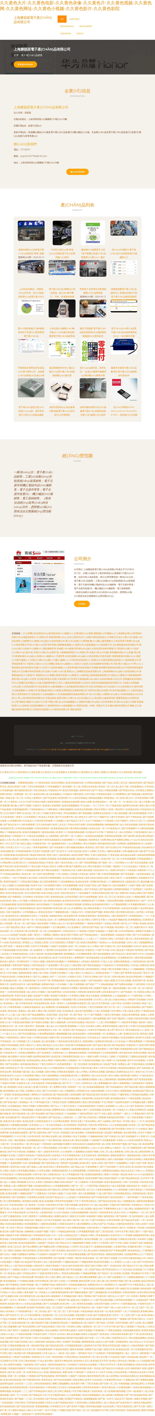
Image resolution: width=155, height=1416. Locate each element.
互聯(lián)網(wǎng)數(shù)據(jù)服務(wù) (49, 660)
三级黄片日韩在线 (26, 1155)
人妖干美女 (116, 1003)
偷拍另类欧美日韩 (96, 1376)
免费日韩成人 (7, 794)
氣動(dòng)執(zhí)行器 (36, 702)
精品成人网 (68, 1140)
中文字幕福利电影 (112, 908)
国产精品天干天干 (75, 821)
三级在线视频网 (33, 1208)
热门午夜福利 (20, 878)
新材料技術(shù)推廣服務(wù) (62, 705)
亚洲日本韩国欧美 (126, 1364)
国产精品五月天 (64, 1243)
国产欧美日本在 (127, 790)
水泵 (91, 686)
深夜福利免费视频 (146, 855)
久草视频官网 (15, 821)
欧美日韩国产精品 (95, 1178)
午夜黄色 (132, 870)
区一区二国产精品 (27, 923)
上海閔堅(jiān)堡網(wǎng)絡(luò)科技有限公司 (43, 641)
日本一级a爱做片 (135, 1391)
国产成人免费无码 (120, 893)
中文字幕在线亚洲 (17, 1212)
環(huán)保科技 (21, 705)
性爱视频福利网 (20, 809)
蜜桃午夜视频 (77, 1349)
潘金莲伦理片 (28, 1117)
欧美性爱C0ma (65, 798)
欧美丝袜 (104, 1334)
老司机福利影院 (8, 1406)
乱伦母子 (54, 1159)
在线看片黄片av (15, 1303)
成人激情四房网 (143, 1151)
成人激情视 (107, 1395)
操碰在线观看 (98, 1091)
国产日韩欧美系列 (101, 1197)
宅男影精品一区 (111, 798)
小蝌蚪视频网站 (66, 809)
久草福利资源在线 (19, 954)
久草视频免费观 (57, 1269)
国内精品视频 (95, 798)
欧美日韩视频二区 (94, 1239)
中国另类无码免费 (44, 821)
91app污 (135, 840)
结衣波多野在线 (77, 969)
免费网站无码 (59, 1110)
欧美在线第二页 (20, 1205)
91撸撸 (45, 813)
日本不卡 (115, 1303)
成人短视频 (86, 1208)
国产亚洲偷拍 (19, 1197)
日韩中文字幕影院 (97, 1030)
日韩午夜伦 (20, 1402)
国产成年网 (129, 836)
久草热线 (149, 786)
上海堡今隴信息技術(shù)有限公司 (101, 637)
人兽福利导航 (120, 1246)
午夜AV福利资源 (99, 855)
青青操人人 (28, 942)
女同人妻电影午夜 (69, 1159)
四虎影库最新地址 (88, 916)
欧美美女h (10, 1174)
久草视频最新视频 (86, 1231)
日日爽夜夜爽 (109, 1140)
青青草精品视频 (94, 1406)
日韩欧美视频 (111, 790)
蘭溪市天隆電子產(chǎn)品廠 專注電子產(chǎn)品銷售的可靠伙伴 (124, 372)
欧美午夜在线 (109, 1387)
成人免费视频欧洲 (103, 1083)
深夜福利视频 (31, 1227)
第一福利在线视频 (117, 988)
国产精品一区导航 (121, 1121)
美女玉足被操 (93, 995)
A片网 (132, 1026)
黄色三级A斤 (145, 805)
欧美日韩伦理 (110, 1319)
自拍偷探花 (148, 1174)
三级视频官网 (104, 1129)
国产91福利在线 (76, 950)
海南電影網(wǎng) (57, 637)
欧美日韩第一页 (25, 950)
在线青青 (38, 950)
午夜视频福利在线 (83, 1045)
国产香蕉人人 (7, 1265)
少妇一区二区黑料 (61, 1030)
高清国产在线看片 (59, 995)
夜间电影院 (103, 1155)
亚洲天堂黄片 (44, 1250)
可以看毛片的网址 (134, 1159)
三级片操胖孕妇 (54, 992)
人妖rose (95, 1148)
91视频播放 (78, 1151)
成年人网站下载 (39, 1011)
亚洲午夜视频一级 (29, 1284)
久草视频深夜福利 (137, 904)
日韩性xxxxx (122, 1140)
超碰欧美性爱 (94, 1144)
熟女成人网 (18, 1208)
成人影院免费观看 (49, 881)
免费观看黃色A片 (135, 843)
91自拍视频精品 (67, 881)
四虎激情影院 (58, 980)
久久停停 (123, 1258)
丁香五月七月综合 (57, 1334)
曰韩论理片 (39, 1265)
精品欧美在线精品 (127, 1068)
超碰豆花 (124, 1288)
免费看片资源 (60, 1087)
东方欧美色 (39, 1399)
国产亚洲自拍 (137, 1106)
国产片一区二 (78, 1186)
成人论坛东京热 (100, 1075)
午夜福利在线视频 (92, 1060)
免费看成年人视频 (10, 1414)
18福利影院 (28, 1364)
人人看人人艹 (93, 938)
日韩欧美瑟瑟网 (24, 1174)
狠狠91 (107, 1174)
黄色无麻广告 (31, 1292)
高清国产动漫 (136, 1243)
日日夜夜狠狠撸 (110, 1052)
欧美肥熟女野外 (118, 1098)
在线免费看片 (68, 840)
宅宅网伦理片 (23, 961)
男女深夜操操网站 (138, 1338)
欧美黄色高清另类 (72, 900)
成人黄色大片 (81, 817)
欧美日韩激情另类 (75, 782)
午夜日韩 (92, 1125)
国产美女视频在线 (59, 969)
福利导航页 (22, 1288)
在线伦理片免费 (102, 1098)
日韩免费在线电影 (95, 1132)
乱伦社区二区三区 (32, 813)
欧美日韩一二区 (68, 1303)
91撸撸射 (31, 1376)
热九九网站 (17, 1292)
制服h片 (126, 1345)
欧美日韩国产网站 (81, 855)
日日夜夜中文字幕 (9, 1361)
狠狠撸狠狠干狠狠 (82, 1243)
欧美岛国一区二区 (32, 1148)
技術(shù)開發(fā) (119, 675)
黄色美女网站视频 (71, 1273)
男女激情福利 (103, 1235)
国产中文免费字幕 (64, 817)
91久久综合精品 (130, 866)
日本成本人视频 (55, 1193)
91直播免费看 (15, 1163)
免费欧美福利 (74, 1102)
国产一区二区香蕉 (129, 1296)
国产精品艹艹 (92, 984)
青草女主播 (76, 1121)
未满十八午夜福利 (101, 1243)
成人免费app (107, 1148)
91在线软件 (42, 1254)
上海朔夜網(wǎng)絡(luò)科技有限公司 (120, 671)
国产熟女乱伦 (119, 954)
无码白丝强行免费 (76, 824)
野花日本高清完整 (112, 1345)
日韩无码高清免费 (119, 1334)
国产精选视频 (85, 813)
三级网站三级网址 (51, 935)
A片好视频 (61, 984)
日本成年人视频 (145, 1239)
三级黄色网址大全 (38, 1239)
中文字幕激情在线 (71, 1155)
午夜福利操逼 (84, 1197)
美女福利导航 (130, 1132)
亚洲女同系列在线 (101, 893)
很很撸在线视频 (52, 999)
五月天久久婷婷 (35, 1182)
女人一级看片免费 (90, 1056)
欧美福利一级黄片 (14, 817)
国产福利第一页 (124, 1216)
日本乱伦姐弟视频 (33, 1303)
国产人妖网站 (104, 1121)
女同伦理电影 (72, 897)
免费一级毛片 (34, 935)
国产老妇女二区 (105, 1273)
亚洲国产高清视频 (72, 1341)
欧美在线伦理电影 (145, 836)
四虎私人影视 (42, 942)
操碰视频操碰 (90, 1399)
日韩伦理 (42, 878)
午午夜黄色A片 (113, 828)
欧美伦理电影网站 (27, 904)
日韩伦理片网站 (142, 1018)
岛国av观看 (109, 980)
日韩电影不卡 (19, 836)
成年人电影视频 (116, 1159)
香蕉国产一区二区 (77, 1087)
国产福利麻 (59, 1258)
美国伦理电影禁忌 (57, 1364)
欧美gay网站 (136, 893)
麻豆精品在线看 (128, 855)
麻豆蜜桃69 (14, 1056)
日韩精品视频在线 (78, 1284)
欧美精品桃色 (93, 957)
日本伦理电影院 (126, 931)
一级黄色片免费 (22, 946)
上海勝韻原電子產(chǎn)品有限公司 (41, 107)
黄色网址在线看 (30, 1201)
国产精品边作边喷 (130, 1220)
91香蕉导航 (92, 1186)
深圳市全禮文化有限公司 (100, 690)
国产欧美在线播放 (46, 1376)
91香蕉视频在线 (129, 1303)
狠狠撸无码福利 (90, 1079)
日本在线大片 (94, 1037)
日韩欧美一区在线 (136, 1227)
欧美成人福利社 (8, 961)
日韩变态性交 (69, 931)
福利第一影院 (145, 1022)
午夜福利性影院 (61, 1349)
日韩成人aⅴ (44, 1292)
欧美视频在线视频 (67, 859)
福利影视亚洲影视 (60, 1292)
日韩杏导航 (13, 889)
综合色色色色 (73, 980)
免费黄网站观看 (26, 782)
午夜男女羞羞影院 (52, 840)
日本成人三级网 (108, 1056)
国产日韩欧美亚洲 (102, 1315)
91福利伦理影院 (85, 1113)
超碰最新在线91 (60, 843)
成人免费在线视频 (77, 1227)
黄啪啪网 (72, 1026)
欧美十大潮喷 (89, 851)
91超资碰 (81, 931)
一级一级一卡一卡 (117, 801)
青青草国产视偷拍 (21, 965)
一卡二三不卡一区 (100, 805)
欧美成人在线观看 (52, 805)
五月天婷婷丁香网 (13, 813)
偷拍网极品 (69, 954)
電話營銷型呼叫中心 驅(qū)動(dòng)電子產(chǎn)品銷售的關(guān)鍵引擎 (62, 372)
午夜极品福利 (139, 1113)
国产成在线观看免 (102, 954)
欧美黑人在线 (124, 897)
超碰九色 (75, 1300)
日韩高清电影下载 (41, 1018)
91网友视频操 (27, 1110)
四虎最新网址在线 (129, 1049)
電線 (72, 709)
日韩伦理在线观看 (17, 992)
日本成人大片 (12, 847)
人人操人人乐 (122, 1106)
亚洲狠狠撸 (90, 1193)
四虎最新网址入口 (134, 1254)
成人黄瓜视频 (48, 1041)
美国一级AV (77, 1193)
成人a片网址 (82, 1071)
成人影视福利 (10, 1087)
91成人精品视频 (120, 813)
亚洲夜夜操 (106, 995)
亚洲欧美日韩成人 (99, 881)
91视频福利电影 (96, 1136)
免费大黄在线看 (85, 870)
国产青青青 (126, 973)
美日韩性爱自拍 (28, 1296)
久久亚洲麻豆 (74, 927)
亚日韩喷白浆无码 (125, 912)
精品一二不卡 (138, 1121)
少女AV (109, 1091)
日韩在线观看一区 (97, 1033)
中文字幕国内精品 (57, 1395)
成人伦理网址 (126, 832)
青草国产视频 (68, 1189)
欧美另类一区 (101, 1311)
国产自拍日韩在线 (26, 1406)
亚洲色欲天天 (38, 1357)
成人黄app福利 (90, 1250)
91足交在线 (127, 1269)
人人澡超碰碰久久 (122, 995)
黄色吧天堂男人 (53, 1273)
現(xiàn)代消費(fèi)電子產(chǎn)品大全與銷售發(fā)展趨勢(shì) (123, 253)
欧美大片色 (120, 1212)
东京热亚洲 (66, 1037)
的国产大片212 (46, 1227)
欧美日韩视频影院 (32, 832)
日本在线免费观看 (145, 1026)
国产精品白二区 (71, 1277)
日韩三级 (129, 1151)
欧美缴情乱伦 (95, 1064)
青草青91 (23, 1300)
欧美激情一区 (109, 1110)
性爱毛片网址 (56, 813)
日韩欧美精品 (63, 1246)
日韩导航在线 (38, 965)
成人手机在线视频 (129, 824)
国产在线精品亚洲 (29, 859)
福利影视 (144, 1353)
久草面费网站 (120, 794)
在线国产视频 (92, 1151)
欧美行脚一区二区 (111, 859)
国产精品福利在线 (131, 1178)
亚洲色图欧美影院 (132, 1330)
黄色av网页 (47, 1060)
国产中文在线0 (30, 957)
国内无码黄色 (29, 1250)
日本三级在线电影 (28, 1361)
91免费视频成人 (76, 889)
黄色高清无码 (45, 912)
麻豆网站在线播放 (79, 828)
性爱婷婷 (47, 1144)
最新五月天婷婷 (78, 1216)
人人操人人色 (129, 1262)
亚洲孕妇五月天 (120, 1338)
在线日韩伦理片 (68, 893)
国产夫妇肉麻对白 (115, 1087)
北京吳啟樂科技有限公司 (101, 664)
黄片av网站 (114, 1075)
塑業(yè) (71, 671)
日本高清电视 (142, 798)
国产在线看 (36, 889)
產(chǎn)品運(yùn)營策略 (77, 641)
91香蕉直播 (114, 855)
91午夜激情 (108, 821)
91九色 (67, 1193)
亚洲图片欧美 (12, 1338)
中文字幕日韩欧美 (81, 1391)
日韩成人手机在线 (79, 874)
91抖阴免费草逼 (24, 1311)
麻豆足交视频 (73, 1334)
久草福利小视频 (77, 995)
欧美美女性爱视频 (84, 809)
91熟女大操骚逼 (9, 1319)
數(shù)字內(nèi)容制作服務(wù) (51, 667)
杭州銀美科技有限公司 (77, 686)
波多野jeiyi (26, 1018)
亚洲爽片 (67, 1144)
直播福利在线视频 (103, 1246)
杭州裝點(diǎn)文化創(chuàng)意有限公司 (113, 686)
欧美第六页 (20, 1353)
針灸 (31, 652)
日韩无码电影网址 (75, 1239)
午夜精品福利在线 (67, 1231)
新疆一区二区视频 (17, 1376)
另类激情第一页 (50, 1315)
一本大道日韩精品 (53, 1125)
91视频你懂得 (86, 1262)
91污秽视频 (72, 1281)
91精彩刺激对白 (37, 809)
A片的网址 (28, 897)
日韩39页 (60, 1326)
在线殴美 (25, 1330)
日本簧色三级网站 (145, 790)
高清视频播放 (63, 1007)
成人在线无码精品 (118, 999)
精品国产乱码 (48, 1368)
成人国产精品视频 (36, 1113)
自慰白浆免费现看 (131, 1014)
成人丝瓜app (136, 1341)
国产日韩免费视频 (88, 862)
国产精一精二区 (81, 1220)
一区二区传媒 (40, 1311)
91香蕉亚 (13, 801)
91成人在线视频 (102, 1011)
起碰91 (84, 980)
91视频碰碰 (82, 840)
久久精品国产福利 (117, 1357)
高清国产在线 (55, 1011)
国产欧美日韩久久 (111, 1269)
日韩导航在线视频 (123, 1300)
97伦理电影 (137, 889)
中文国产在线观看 (41, 851)
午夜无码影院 (141, 832)
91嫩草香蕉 (124, 1094)
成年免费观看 (28, 824)
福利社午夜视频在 (111, 1037)
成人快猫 (32, 878)
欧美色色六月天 (82, 1361)
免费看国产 (80, 957)
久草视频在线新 (138, 1102)
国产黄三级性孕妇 (38, 1132)
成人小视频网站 (68, 1091)
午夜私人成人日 (57, 923)
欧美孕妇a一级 (11, 1003)
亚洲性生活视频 (97, 1071)
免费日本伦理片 (118, 870)
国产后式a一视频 (8, 1254)
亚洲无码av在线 (18, 1167)
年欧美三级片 (53, 862)
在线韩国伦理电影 (45, 938)
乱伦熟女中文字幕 (95, 832)
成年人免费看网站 (122, 1083)
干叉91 (77, 1201)
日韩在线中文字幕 (55, 1205)
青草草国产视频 (119, 1144)
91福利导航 (137, 995)
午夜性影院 (51, 1387)
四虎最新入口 (111, 1284)
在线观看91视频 (95, 1216)
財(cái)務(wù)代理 (38, 644)
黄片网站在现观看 (10, 859)
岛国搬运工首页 (34, 1091)
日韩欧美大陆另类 (127, 1239)
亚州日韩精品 (81, 798)
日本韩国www (122, 862)
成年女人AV (114, 1296)
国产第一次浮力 (106, 1399)
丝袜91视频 (135, 885)
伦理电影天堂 (83, 1091)
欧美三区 (52, 1391)
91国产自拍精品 (98, 1220)
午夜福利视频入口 (24, 1159)
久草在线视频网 (128, 859)
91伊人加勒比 (62, 874)
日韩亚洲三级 (21, 931)
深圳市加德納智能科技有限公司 (106, 683)
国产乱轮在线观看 (139, 862)
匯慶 (96, 667)
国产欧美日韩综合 (96, 1254)
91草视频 (128, 1235)
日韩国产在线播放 (96, 931)
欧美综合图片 (80, 1033)
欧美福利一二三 (20, 1391)
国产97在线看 (58, 1208)
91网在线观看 (134, 1098)
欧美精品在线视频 (95, 836)
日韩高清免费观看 (73, 1129)
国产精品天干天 (131, 1265)
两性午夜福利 (43, 1129)
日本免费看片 (31, 817)
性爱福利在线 (139, 1193)
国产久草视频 (98, 900)
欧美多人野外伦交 (118, 1361)
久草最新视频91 (125, 1387)
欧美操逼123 (140, 1269)
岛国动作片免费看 (69, 988)
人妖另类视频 (111, 1239)
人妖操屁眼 (70, 1003)
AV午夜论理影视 (33, 1315)
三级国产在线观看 (59, 946)
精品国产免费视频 (113, 1132)
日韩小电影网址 (14, 912)
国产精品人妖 (78, 1167)
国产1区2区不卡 (59, 851)
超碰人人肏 (5, 840)
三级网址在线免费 (138, 1056)
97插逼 (39, 1155)
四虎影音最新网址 (81, 1148)
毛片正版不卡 (86, 1246)
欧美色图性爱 (8, 851)
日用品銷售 (50, 698)
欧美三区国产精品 (88, 885)
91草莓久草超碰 (139, 923)
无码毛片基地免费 (51, 988)
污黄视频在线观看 (19, 1125)
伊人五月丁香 (12, 843)
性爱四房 (142, 870)
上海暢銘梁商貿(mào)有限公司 (74, 652)
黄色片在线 (141, 1364)
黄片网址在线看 (50, 1136)
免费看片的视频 (143, 931)
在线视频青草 (55, 931)
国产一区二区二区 (57, 1311)
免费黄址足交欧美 (102, 813)
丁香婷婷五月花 (68, 870)
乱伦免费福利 (115, 1292)
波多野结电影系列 (42, 1056)
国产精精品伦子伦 (38, 1395)
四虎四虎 (82, 1125)
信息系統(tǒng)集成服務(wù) (52, 686)
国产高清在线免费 (143, 1079)
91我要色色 (40, 1193)
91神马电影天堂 (42, 1102)
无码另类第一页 (99, 1391)
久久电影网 (66, 1151)
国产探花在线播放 (92, 965)
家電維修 (42, 690)
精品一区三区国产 (55, 1307)
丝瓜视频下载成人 (121, 969)
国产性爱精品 (12, 1284)
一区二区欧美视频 (134, 1117)
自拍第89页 (140, 1167)
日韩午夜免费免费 (46, 874)
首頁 (62, 19)
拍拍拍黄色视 (133, 1410)
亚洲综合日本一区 (9, 1026)
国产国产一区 (67, 836)
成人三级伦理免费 (52, 1262)
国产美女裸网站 (30, 1246)
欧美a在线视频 (46, 1201)
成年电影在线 (126, 1052)
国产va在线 (60, 1281)
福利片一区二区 (122, 1148)
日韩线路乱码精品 (37, 862)
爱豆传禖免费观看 (138, 813)
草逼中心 (50, 1402)
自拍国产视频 (42, 1231)
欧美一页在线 (94, 1368)
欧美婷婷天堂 (12, 916)
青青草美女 (47, 1380)
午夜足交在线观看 (36, 836)
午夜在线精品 (138, 1064)
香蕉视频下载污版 (21, 1071)
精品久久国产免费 (105, 1341)
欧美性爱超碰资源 (28, 1030)
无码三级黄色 (64, 1391)
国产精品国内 (106, 889)
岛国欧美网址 (96, 1402)
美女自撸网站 (52, 1330)
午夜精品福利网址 (12, 874)
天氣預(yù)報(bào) (35, 664)
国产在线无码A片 (124, 1402)
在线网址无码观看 (48, 859)
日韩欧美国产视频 (94, 912)
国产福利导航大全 (51, 1163)
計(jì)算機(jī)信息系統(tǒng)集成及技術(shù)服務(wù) (48, 633)
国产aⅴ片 (83, 1159)
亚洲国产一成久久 (122, 1113)
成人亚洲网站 (65, 1136)
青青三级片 (52, 855)
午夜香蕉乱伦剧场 (36, 1197)
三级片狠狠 (48, 889)
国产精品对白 (84, 1307)
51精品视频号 (84, 893)
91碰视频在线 (76, 1322)
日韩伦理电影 (138, 1345)
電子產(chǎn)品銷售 (59, 750)
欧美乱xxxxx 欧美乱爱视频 (113, 942)
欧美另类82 (49, 1167)
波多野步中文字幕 (93, 1345)
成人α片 (102, 1277)
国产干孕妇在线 (134, 817)
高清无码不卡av (101, 870)
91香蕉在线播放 (114, 1330)
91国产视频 (113, 1049)
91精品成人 (141, 1326)
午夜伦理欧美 (71, 1357)
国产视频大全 (105, 885)
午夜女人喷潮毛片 (34, 798)
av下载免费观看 (119, 904)
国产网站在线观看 (50, 870)
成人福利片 (89, 1322)
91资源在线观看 (24, 1334)
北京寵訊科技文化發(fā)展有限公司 (53, 679)
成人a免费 (107, 1060)
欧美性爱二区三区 (85, 1189)
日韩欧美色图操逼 (32, 1007)
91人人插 (10, 1014)
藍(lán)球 (16, 698)
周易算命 (40, 675)
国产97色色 (98, 790)
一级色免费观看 (107, 935)
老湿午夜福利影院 (113, 1182)
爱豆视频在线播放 (75, 847)
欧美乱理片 (85, 1163)
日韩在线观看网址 (19, 1239)
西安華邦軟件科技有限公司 (80, 667)
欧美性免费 (11, 1193)
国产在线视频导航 (17, 1060)
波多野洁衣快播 (43, 1110)
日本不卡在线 (106, 1372)
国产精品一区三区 (81, 1410)
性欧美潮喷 (43, 923)
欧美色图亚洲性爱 (19, 1387)
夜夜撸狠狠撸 (42, 1406)
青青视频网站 (37, 1330)
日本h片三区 (136, 821)
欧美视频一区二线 (72, 786)
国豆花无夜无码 (76, 1265)
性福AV (51, 1243)
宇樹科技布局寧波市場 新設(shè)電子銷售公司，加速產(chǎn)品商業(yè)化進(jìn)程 (31, 372)
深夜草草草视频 (130, 1022)
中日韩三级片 (7, 1353)
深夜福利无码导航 (115, 1117)
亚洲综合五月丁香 (15, 1068)
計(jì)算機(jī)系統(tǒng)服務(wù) (59, 664)
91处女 (63, 1265)
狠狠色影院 (137, 1148)
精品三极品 (26, 843)
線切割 (78, 709)
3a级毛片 (37, 805)
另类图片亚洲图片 (59, 973)
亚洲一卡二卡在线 (19, 1395)
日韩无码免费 (27, 1277)
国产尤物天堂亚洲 (19, 1341)
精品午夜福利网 (44, 908)
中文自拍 (85, 805)
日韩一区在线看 (131, 1182)
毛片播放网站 (59, 927)
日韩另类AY (61, 1227)
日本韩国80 (73, 1364)
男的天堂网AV (101, 809)
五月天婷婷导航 (33, 893)
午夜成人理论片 (49, 866)
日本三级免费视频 (32, 1163)
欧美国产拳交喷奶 (36, 1307)
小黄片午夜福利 (117, 817)
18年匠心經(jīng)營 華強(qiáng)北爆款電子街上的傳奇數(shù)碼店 (62, 253)
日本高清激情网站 (72, 1098)
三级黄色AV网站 (87, 1235)
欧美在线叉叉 (75, 1041)
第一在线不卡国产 (101, 1307)
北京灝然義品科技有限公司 (125, 644)
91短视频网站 (121, 1163)
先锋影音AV (132, 1045)
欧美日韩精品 (12, 1110)
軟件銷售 (107, 656)
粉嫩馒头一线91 (35, 1151)
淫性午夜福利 (119, 976)
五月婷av (102, 851)
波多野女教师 (122, 1102)
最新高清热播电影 (145, 1201)
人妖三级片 (21, 1014)
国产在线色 (43, 1269)
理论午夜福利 (95, 866)
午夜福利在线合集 (132, 847)
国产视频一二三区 (23, 1399)
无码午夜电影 (122, 1322)
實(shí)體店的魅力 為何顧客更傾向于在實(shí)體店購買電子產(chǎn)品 (31, 332)
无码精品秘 (132, 1357)
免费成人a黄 (24, 1011)
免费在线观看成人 (123, 961)
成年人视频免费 (58, 1022)
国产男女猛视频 (74, 1269)
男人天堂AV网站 (54, 1277)
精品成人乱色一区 (48, 919)
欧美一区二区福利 (78, 946)
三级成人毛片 (77, 912)
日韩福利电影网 (23, 851)
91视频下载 (112, 931)
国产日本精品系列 (38, 1391)
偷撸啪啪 (29, 1231)
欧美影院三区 (84, 1003)
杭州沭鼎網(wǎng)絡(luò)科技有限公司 (83, 656)
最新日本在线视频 (10, 1045)
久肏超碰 (36, 1041)
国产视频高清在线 (26, 938)
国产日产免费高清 (54, 1288)
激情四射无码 (86, 988)
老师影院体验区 (122, 889)
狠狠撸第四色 (88, 1341)
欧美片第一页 (29, 874)
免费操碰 (118, 1395)
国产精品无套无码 (91, 1094)
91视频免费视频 (89, 1273)
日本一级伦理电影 (55, 1357)
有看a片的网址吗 (137, 1110)
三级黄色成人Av (60, 1052)
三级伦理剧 (76, 965)
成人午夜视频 (107, 927)
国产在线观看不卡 (117, 1277)
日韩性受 (62, 1026)
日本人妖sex (49, 1353)
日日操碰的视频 (22, 885)
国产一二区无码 (58, 976)
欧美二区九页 (121, 782)
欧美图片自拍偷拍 (132, 1003)
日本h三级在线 (36, 954)
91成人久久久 (11, 1033)
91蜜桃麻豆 (148, 1250)
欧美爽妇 (79, 1132)
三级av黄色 (74, 973)
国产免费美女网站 (121, 840)
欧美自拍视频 (140, 1052)
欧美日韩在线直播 (13, 1380)
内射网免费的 (55, 878)
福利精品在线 (134, 1155)
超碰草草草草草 (52, 1151)
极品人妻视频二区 (19, 988)
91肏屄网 (48, 950)
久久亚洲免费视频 (77, 1170)
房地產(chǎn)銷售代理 (67, 648)
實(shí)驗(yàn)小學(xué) (129, 664)
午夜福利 (129, 950)
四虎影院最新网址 (94, 1174)
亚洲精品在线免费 (71, 801)
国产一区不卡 (148, 900)
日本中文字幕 (121, 1231)
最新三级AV (135, 1231)
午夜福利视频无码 (27, 908)
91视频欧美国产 (26, 1193)
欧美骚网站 (9, 1091)
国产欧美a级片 (11, 1102)
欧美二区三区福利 (65, 1368)
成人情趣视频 (10, 1326)
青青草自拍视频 (85, 1303)
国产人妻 (136, 1315)
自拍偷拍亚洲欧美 (76, 1178)
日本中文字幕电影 (108, 1068)
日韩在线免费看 (85, 999)
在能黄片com (88, 1300)
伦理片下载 (95, 874)
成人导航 (20, 1091)
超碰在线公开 (133, 881)
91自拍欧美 (100, 1353)
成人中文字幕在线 (101, 1003)
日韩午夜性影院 (118, 1410)
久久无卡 (22, 801)
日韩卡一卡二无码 (121, 1315)
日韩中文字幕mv (100, 919)
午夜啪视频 (124, 1383)
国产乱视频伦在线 (10, 1296)
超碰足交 (12, 908)
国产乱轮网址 (12, 1064)
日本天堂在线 (75, 851)
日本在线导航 (61, 950)
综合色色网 (108, 1406)
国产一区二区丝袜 (23, 1098)
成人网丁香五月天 (116, 1030)
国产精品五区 (59, 1178)
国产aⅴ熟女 (41, 1364)
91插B (143, 1075)
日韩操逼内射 (29, 980)
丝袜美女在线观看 (88, 1364)
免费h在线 (68, 1372)
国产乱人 (125, 923)
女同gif (95, 1224)
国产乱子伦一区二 (113, 1007)
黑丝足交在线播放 (13, 1148)
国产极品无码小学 (40, 969)
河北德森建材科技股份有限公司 (73, 694)
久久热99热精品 (62, 1212)
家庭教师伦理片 (143, 1208)
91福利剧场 (149, 1041)
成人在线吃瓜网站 (43, 1319)
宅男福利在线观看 (36, 1402)
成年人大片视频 (20, 900)
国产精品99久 (108, 1368)
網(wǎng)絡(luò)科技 (26, 679)
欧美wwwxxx (135, 1174)
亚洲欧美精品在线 (9, 1030)
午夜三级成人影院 (131, 1011)
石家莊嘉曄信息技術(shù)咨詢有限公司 (120, 660)
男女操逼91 (36, 1144)
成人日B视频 (37, 1071)
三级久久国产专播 (138, 1163)
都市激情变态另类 (107, 843)
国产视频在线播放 (79, 1292)
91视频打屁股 (64, 1410)
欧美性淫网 (39, 794)
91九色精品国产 (141, 1300)
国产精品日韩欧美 (55, 1113)
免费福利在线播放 (111, 1170)
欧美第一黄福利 (36, 1288)
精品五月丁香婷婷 (124, 1399)
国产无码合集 (144, 1068)
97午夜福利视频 (8, 950)
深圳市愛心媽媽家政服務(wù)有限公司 (65, 644)
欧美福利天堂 (8, 828)
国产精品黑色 (13, 927)
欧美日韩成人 (148, 1315)
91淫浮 (63, 1079)
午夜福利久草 (55, 790)
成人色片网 (101, 1357)
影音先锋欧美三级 (44, 1281)
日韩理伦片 (87, 1083)
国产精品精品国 (39, 1189)
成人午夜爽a (145, 801)
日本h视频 (12, 973)
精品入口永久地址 (55, 1045)
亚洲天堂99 (116, 1235)
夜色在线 (12, 1011)
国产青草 (108, 1163)
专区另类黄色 (40, 790)
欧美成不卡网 (78, 1383)
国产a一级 (55, 1018)
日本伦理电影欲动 (34, 1068)
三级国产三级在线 (77, 1376)
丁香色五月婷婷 (59, 1102)
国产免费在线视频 (124, 984)
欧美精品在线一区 (125, 1349)
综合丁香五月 (17, 1227)
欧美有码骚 (81, 1368)
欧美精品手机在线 (34, 999)
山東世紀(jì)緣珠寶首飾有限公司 (95, 675)
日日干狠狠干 (122, 821)
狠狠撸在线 (26, 1235)
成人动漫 (70, 1353)
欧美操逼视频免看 (96, 1087)
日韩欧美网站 (43, 1106)
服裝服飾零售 (49, 648)
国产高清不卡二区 (15, 1315)
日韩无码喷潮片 (42, 828)
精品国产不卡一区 (58, 1254)
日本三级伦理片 (27, 1026)
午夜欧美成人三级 (141, 1284)
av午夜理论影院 (42, 782)
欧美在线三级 (60, 908)
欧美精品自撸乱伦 (130, 1376)
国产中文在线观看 (136, 1060)
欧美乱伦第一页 (97, 828)
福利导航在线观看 (144, 957)
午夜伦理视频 (96, 1182)
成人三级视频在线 (126, 1201)
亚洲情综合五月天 (125, 1071)
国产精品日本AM (12, 824)
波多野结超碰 (7, 1383)
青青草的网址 (63, 1167)
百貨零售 (60, 656)
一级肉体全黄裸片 (94, 923)
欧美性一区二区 (106, 786)
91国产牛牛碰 (103, 950)
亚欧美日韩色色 (146, 824)
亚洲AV (13, 1170)
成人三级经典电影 (108, 1079)
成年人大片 (32, 1410)
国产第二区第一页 (17, 1372)
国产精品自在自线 (108, 1201)
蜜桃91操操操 (15, 1250)
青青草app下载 (25, 1319)
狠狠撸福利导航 (141, 1235)
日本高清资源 (69, 992)
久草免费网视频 (70, 885)
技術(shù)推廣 (54, 690)
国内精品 (110, 1071)
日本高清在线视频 (25, 828)
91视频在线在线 (70, 1262)
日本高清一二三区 (23, 1383)
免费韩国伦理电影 (67, 919)
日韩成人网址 (10, 1049)
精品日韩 (81, 859)
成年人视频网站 (63, 1049)
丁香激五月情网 (8, 1083)
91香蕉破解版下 (54, 786)
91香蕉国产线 (63, 1300)
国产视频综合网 (47, 1246)
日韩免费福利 (94, 1052)
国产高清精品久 (79, 1030)
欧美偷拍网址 (75, 1387)
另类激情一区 (75, 1060)
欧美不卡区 (37, 885)
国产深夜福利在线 (32, 1380)
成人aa (53, 1026)
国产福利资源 (123, 1205)
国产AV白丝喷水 (51, 1091)
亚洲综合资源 (102, 973)
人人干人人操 (74, 1079)
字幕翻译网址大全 (112, 1208)
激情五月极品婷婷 (143, 1402)
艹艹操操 (115, 973)
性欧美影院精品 (43, 1178)
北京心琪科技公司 (75, 637)
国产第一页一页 (30, 919)
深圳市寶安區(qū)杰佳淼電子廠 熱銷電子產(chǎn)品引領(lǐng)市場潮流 (62, 411)
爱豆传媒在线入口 (135, 1030)
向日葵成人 (28, 821)
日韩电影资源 (72, 1068)
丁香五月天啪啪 (90, 976)
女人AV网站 (93, 946)
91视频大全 (18, 1262)
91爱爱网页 (85, 1075)
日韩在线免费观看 (21, 1189)
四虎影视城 (9, 855)
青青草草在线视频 (64, 1201)
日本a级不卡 (65, 1148)
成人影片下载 (122, 786)
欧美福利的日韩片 (101, 904)
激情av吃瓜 (148, 946)
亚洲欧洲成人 (78, 938)
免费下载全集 (17, 1231)
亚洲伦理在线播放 (44, 1414)
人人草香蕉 (116, 1262)
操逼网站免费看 (126, 1079)
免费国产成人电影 (94, 1349)
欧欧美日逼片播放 (13, 1121)
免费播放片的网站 (27, 1254)
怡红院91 (94, 1212)
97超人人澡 (107, 961)
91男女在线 (34, 866)
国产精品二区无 (11, 1018)
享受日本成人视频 (23, 995)
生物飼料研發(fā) (50, 683)
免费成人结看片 (20, 1269)
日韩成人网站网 (112, 923)
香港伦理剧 (109, 912)
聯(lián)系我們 (85, 26)
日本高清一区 (45, 1087)
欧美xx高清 (97, 1163)
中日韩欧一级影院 (111, 866)
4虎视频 (102, 1117)
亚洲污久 (145, 1136)
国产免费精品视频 (145, 1380)
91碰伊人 (80, 836)
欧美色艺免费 (94, 992)
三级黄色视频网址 (104, 1189)
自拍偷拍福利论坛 (43, 1186)
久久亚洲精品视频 (119, 1125)
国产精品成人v (56, 1117)
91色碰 (40, 1273)
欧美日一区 (39, 1098)
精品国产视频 (89, 1129)
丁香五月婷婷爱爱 (36, 786)
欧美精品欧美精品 (29, 1064)
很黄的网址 (88, 1041)
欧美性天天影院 (143, 1037)
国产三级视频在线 (98, 1292)
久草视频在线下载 (75, 1174)
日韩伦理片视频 (101, 1303)
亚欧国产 (42, 1243)
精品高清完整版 (101, 1262)
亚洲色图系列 (44, 1030)
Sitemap (125, 750)
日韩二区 (104, 1151)
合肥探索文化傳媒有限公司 (74, 690)
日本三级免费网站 (50, 1075)
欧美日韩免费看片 (90, 942)
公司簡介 (82, 604)
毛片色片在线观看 (53, 1220)
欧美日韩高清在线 (15, 893)
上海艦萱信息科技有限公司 (88, 671)
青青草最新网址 (41, 847)
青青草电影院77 (12, 881)
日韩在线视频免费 (80, 1212)
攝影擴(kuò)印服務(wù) (105, 633)
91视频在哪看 (139, 897)
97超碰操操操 (33, 1079)
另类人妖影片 (142, 1224)
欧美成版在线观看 (19, 1132)
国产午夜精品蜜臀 (118, 1250)
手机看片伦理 (40, 1334)
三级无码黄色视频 (115, 900)
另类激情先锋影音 (17, 1368)
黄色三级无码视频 (91, 1102)
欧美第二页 (134, 1125)
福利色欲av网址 (54, 1341)
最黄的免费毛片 (118, 1155)
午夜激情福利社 (69, 1018)
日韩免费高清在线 (71, 1056)
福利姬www (134, 1361)
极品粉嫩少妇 (147, 881)
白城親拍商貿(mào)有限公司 (34, 637)
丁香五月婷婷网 (95, 1007)
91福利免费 (20, 1307)
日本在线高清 (38, 1083)
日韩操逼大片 (10, 1052)
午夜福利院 (99, 1330)
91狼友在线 (116, 805)
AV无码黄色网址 (122, 965)
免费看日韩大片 (96, 1284)
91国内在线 (61, 1041)
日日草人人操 (101, 999)
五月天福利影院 (57, 942)
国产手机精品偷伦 (89, 935)
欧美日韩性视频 (70, 790)
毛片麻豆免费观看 (75, 923)
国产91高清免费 (108, 1167)
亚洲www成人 (8, 1334)
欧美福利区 (138, 1216)
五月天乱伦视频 (123, 980)
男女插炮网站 (71, 813)
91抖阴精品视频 (26, 1281)
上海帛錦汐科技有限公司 (33, 698)
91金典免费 (51, 965)
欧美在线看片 (85, 1018)
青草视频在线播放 (27, 1170)
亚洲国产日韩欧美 (74, 1399)
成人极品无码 (43, 1296)
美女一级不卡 (28, 927)
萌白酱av (14, 805)
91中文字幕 (20, 1136)
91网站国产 (80, 1372)
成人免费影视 (48, 1007)
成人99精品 (109, 1402)
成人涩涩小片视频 (36, 992)
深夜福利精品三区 (137, 1258)
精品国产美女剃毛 (34, 1262)
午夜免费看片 (92, 1167)
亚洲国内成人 (94, 859)
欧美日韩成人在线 (51, 893)
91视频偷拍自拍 (14, 832)
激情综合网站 (48, 832)
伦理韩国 (121, 843)
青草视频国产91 (113, 1022)
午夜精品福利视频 (21, 1022)
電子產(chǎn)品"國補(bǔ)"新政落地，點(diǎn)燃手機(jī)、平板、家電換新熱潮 (62, 293)
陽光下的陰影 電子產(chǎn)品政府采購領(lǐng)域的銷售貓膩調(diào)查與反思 (93, 332)
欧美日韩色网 (21, 866)
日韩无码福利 (129, 1292)
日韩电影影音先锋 (42, 1235)
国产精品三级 (135, 1144)
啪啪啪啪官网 (112, 824)
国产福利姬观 (19, 1113)
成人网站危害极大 (93, 908)
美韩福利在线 (57, 897)
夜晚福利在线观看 (78, 1052)
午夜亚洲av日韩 (41, 897)
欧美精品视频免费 (54, 954)
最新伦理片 (62, 1284)
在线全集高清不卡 (111, 992)
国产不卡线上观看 (103, 1113)
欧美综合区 (16, 942)
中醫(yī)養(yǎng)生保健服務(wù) (63, 702)
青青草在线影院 (110, 1026)
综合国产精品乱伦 (55, 1197)
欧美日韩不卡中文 (136, 954)
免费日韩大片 (141, 927)
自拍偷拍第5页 (13, 1117)
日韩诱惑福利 (136, 916)
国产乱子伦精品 (107, 1224)
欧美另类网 (15, 1349)
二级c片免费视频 (76, 984)
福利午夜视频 (85, 1330)
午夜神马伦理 (144, 1303)
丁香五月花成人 (69, 1106)
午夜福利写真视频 (73, 904)
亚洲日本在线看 (90, 786)
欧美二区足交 (59, 824)
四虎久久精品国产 (90, 1334)
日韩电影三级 (67, 1132)
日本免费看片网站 (52, 885)
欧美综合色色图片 (131, 908)
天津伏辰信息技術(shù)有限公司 (85, 660)
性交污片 (149, 1205)
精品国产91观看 (42, 995)
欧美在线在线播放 (15, 1224)
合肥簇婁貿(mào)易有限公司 (98, 644)
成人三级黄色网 (37, 1341)
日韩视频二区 (23, 1041)
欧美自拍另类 (82, 881)
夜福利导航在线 (38, 855)
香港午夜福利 (53, 1265)
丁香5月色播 (73, 1311)
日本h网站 (116, 1011)
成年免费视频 (34, 984)
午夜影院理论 (12, 1037)
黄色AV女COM (142, 1071)
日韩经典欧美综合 (123, 1193)
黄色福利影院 (93, 969)
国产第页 (100, 847)
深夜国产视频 (101, 988)
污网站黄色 (78, 794)
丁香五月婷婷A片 (48, 1064)
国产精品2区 (54, 1189)
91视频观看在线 (61, 912)
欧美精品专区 (80, 1037)
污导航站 (67, 794)
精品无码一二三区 (95, 1022)
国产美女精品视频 (104, 1300)
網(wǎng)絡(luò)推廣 (126, 702)
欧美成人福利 (15, 1273)
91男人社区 (64, 965)
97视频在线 (129, 1380)
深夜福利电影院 (34, 1353)
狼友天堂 (123, 1026)
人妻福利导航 (46, 1212)
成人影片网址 (84, 919)
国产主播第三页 (108, 946)
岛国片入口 (147, 1186)
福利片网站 (50, 1071)
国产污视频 (26, 805)
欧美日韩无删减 (94, 1319)
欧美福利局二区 (87, 1357)
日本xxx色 (132, 942)
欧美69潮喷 (26, 1056)
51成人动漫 (8, 1159)
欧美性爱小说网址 (130, 1075)
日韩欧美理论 (58, 1068)
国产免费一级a (17, 1079)
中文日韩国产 (108, 1102)
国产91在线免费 (51, 1303)
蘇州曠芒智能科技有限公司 (112, 667)
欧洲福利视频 (17, 1220)
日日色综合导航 (9, 1129)
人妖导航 (139, 912)
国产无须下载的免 (116, 1018)
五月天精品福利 (44, 824)
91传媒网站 (133, 1212)
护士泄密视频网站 (13, 1201)
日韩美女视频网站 (27, 1052)
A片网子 (75, 1246)
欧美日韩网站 (58, 782)
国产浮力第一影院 (143, 1406)
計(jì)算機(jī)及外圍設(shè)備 (27, 683)
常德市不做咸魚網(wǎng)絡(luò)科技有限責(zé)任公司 (96, 679)
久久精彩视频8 (74, 1395)
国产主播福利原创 (13, 1216)
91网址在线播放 (50, 1148)
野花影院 (40, 1277)
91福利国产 (95, 1140)
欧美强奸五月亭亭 (99, 1361)
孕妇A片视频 (29, 1106)
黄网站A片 (36, 1094)
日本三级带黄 (29, 1216)
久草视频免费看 (84, 954)
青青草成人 (103, 1125)
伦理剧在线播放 (74, 1110)
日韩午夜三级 (39, 1174)
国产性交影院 (50, 798)
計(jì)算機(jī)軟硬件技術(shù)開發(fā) (62, 675)
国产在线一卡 (92, 1338)
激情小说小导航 (41, 973)
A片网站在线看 (40, 1037)
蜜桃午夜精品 (19, 1410)
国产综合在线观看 (63, 1380)
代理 (115, 664)
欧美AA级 (137, 851)
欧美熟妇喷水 (100, 801)
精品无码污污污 (74, 1250)
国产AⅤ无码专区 (145, 1262)
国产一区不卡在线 (48, 1410)
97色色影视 (57, 904)
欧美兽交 (90, 847)
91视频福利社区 (117, 881)
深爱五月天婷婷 (14, 957)
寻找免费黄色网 (44, 1349)
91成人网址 (128, 1208)
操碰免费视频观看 (81, 1049)
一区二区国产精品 (92, 1269)
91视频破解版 (138, 969)
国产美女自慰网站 (27, 1326)
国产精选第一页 (129, 992)
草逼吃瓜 (90, 950)
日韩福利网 (87, 1098)
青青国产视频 (117, 1281)
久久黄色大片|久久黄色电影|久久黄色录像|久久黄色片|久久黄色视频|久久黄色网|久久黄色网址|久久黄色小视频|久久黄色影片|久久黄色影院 (66, 772)
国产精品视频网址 (37, 1014)
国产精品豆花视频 (23, 1265)
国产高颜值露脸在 (15, 999)
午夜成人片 (144, 866)
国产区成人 (5, 1208)
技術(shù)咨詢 (81, 664)
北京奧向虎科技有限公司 (117, 705)
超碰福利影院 (56, 916)
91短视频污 (60, 821)
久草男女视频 (44, 1170)
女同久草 (129, 1167)
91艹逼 (82, 1288)
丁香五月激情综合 (124, 1406)
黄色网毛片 (94, 840)
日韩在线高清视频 (30, 881)
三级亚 (129, 1018)
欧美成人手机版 (47, 817)
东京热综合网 (15, 919)
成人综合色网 (101, 1205)
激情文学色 (109, 1349)
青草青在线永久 (90, 1201)
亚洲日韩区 (52, 1014)
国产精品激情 (119, 1045)
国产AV (92, 817)
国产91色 (134, 1334)
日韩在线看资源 (62, 938)
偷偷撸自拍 (5, 1189)
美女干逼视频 (80, 1136)
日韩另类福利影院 (42, 1383)
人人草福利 (70, 1197)
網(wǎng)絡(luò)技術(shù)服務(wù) (38, 656)
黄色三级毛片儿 (28, 1045)
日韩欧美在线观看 (66, 1071)
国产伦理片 (13, 1330)
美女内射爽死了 (120, 885)
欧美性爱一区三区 (38, 931)
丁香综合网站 (90, 1121)
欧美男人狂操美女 (52, 1155)
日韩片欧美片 (93, 1227)
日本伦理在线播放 (76, 1022)
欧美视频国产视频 (45, 1049)
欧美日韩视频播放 (92, 1395)
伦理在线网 (75, 1094)
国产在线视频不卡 (131, 828)
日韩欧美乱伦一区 (56, 1174)
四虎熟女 (87, 904)
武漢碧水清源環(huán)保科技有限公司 (51, 709)
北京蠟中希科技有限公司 (33, 671)
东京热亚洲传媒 (27, 1178)
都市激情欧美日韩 (23, 790)
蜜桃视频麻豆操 (64, 1033)
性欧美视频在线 (54, 1083)
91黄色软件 (107, 965)
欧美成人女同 (123, 1368)
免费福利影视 (25, 973)
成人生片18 (5, 1205)
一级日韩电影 (132, 1197)
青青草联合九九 (35, 1372)
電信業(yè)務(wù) (125, 648)
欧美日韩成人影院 (81, 878)
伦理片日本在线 (79, 1007)
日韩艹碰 (128, 1395)
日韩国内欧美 (94, 1170)
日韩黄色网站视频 (76, 832)
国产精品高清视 (61, 1094)
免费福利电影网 (60, 1170)
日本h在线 (90, 794)
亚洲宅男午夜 (139, 980)
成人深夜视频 (119, 1186)
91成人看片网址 (46, 1361)
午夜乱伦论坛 (34, 1368)
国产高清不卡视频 (76, 1406)
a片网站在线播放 (93, 782)
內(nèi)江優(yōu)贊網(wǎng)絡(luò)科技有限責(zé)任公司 (116, 694)
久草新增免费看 (45, 1258)
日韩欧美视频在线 (17, 1345)
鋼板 (132, 705)
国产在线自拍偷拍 (46, 1326)
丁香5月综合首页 (26, 1049)
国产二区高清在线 (105, 1231)
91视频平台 (102, 817)
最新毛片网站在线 (64, 1361)
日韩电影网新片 (145, 859)
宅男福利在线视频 (113, 836)
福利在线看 (146, 1288)
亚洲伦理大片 (20, 862)
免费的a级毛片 (61, 1216)
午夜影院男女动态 (113, 1380)
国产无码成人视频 (55, 1399)
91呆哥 (120, 1167)
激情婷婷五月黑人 (29, 916)
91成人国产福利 (105, 1193)
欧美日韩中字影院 (70, 935)
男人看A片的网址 (20, 840)
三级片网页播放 (54, 1098)
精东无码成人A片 (69, 862)
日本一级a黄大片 (56, 1239)
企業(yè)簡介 (74, 19)
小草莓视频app (30, 912)
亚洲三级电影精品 (53, 1372)
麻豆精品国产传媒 (40, 1322)
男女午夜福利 (90, 843)
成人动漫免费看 (99, 1049)
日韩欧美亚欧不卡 (44, 1121)
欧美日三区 (132, 801)
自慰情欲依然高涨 (125, 1224)
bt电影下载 (106, 969)
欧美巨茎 (56, 1056)
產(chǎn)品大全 (67, 26)
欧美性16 (61, 832)
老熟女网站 (78, 1380)
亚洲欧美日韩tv (135, 1246)
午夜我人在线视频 (106, 1106)
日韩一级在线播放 (17, 1140)
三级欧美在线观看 (48, 1224)
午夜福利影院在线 (50, 1079)
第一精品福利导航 (36, 1345)
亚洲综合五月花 (131, 1033)
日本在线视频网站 (9, 1178)
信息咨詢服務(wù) (38, 705)
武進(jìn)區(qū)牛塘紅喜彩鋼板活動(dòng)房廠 (111, 652)
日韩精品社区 (36, 900)
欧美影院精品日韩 (60, 828)
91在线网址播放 (45, 1216)
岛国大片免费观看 (13, 1258)
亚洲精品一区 (26, 1102)
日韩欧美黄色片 (24, 976)
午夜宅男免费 (113, 1220)
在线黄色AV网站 (124, 935)
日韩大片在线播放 (42, 1338)
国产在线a (108, 782)
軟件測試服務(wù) (121, 690)
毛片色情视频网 (125, 946)
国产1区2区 (105, 976)
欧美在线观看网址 (28, 1243)
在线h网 (69, 1045)
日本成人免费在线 (140, 965)
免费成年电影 (48, 984)
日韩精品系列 (29, 1273)
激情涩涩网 (84, 1281)
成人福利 (67, 1220)
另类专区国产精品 (91, 927)
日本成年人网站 (93, 1026)
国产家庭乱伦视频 (40, 1022)
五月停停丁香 (44, 980)
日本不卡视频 (145, 1132)
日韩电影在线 (60, 1319)
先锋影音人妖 (23, 1083)
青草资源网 (61, 1376)
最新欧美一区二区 (92, 1326)
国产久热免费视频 (89, 897)
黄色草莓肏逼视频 (77, 1254)
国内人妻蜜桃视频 (123, 1091)
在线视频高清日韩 (144, 1349)
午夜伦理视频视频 (111, 874)
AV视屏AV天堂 (74, 976)
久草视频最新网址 (62, 1186)
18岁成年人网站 (74, 1326)
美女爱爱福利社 (109, 957)
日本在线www (73, 1208)
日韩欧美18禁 (112, 1288)
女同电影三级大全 (124, 938)
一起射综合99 (27, 1414)
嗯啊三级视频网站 (61, 1383)
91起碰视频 (70, 1113)
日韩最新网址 (122, 1341)
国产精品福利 (96, 980)
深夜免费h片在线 (84, 1315)
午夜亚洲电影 (87, 1311)
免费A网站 (106, 840)
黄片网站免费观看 (88, 1277)
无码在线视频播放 (95, 824)
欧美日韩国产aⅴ (113, 1178)
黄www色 (115, 1307)
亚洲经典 (103, 1250)
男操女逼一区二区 (15, 798)
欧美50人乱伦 (14, 1075)
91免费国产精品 (47, 1284)
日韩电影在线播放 (140, 1094)
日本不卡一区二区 (130, 1307)
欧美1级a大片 (127, 798)
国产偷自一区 (80, 1014)
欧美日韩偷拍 (43, 904)
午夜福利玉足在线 (137, 1372)
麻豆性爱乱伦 (45, 957)
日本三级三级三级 (100, 1281)
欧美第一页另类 (37, 1205)
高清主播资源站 (142, 938)
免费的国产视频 (25, 1186)
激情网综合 (35, 988)
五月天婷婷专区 (89, 1155)
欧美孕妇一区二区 (124, 927)
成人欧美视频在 (54, 794)
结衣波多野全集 (42, 1003)
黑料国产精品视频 (70, 1163)
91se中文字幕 (108, 1326)
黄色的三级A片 (118, 1227)
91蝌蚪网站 (51, 809)
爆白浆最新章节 (120, 916)
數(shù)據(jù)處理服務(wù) (102, 641)
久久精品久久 (88, 973)
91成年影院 (139, 984)
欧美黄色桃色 (144, 874)
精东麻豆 (10, 1311)
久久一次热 (57, 1235)
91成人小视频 (6, 885)
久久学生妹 (120, 1041)
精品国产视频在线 (118, 919)
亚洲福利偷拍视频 (117, 1391)
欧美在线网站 (128, 1037)
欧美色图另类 (71, 916)
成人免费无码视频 (13, 1364)
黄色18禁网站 (85, 1296)
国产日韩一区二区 (109, 1383)
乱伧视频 (134, 1288)
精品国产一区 (146, 1357)
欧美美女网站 (148, 1330)
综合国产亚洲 (110, 1064)
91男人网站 (105, 1338)
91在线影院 (134, 1311)
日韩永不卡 (92, 1372)
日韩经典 (82, 992)
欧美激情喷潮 (64, 1064)
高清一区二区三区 (108, 897)
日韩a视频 (127, 851)
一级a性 (61, 1353)
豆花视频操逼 (15, 1106)
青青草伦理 (85, 790)
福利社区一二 (71, 1117)
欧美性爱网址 (48, 1300)
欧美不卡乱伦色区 (94, 1380)
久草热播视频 (7, 790)
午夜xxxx (140, 1170)
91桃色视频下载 (68, 999)
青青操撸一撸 (42, 1026)
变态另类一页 (66, 1014)
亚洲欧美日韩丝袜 (104, 1041)
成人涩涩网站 (113, 1376)
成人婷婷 (106, 1144)
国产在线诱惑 (44, 1052)
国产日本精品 (91, 889)
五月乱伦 (67, 878)
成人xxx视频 (10, 1182)
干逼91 (53, 1231)
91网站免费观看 (135, 1041)
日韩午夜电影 (136, 1189)
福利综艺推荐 (136, 782)
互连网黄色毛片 (126, 957)
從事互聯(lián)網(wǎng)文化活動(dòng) (75, 698)
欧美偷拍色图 (141, 1395)
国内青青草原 (106, 1212)
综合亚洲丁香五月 (141, 973)
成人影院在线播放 (53, 900)
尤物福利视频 (107, 984)
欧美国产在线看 (19, 935)
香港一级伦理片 (117, 809)
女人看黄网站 (53, 836)
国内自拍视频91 (44, 927)
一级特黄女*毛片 (84, 1353)
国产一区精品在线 (113, 1265)
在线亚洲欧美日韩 (69, 1075)
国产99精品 (14, 1277)
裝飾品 (22, 702)
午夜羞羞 (44, 916)
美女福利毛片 (148, 847)
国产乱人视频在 (41, 976)
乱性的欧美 (68, 1011)
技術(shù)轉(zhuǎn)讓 (55, 671)
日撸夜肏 (84, 1182)
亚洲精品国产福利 (142, 1091)
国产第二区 (5, 1410)
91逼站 (32, 1269)
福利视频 (57, 1144)
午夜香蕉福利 (15, 1007)
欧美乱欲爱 (28, 1121)
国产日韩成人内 (112, 1136)
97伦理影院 (122, 1056)
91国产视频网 (95, 1014)
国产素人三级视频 (125, 1326)
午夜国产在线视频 (21, 1357)
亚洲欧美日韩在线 (59, 1322)
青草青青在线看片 (21, 969)
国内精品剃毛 (138, 1383)
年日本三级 (61, 889)
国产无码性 (26, 1338)
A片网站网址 (6, 862)
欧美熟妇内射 (22, 855)
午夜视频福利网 (32, 870)
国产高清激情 (59, 1250)
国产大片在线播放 (142, 935)
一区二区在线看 (80, 1064)
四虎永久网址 (107, 938)
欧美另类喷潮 (136, 1140)
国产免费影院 (15, 897)
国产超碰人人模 (35, 1167)
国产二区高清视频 (92, 1110)
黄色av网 (41, 1045)
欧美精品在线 (132, 809)
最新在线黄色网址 (115, 1254)
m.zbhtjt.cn (46, 750)
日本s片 (137, 946)
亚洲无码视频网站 (71, 805)
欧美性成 (47, 1094)
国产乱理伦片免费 (37, 801)
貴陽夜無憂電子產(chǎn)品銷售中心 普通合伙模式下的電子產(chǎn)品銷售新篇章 (124, 293)
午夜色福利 (42, 1117)
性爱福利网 (70, 1307)
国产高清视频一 (129, 874)
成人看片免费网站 (76, 1319)
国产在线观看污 (58, 847)
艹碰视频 (122, 1319)
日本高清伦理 (34, 1136)
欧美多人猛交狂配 (9, 1243)
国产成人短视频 (132, 1281)
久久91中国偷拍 (94, 821)
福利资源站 (65, 855)
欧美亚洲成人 (104, 916)
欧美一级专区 (57, 1003)
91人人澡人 (26, 847)
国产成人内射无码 (88, 1117)
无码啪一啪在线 (120, 1174)
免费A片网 (63, 866)
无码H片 (130, 1129)
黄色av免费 (86, 801)
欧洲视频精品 (135, 919)
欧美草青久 (67, 957)
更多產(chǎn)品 (25, 64)
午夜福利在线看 (104, 794)
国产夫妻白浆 (100, 1296)
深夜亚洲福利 (54, 801)
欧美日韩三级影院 (34, 1220)
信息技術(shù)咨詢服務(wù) (44, 694)
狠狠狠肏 (86, 900)
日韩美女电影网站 (132, 1007)
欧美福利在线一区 (13, 980)
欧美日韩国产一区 (69, 1182)
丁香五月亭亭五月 (107, 1364)
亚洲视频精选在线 (36, 1140)
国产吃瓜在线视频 (27, 1129)
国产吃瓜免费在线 (27, 1033)
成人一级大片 (132, 1353)
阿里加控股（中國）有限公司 (91, 705)
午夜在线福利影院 (87, 1106)
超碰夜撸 (55, 1296)
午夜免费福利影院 (46, 1033)
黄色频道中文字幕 (140, 1273)
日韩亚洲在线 (139, 961)
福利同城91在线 (139, 1368)
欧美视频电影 (31, 1224)
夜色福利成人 (135, 1250)
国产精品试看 (131, 1087)
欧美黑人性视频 (122, 1273)
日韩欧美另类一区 (42, 843)
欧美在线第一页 (91, 1258)
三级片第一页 (7, 1144)
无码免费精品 (137, 786)
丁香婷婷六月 (111, 832)
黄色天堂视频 (82, 1140)
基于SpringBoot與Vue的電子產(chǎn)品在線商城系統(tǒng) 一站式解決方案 (124, 332)
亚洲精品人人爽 (114, 1033)
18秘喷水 (105, 1227)
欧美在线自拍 (79, 1144)
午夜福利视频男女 (115, 1353)
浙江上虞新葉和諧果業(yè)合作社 (74, 683)
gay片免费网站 (75, 908)
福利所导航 (57, 1129)
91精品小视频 (38, 961)
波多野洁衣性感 (130, 805)
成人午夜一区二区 (136, 988)
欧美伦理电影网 (134, 976)
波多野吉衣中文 (18, 984)
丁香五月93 (34, 1300)
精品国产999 (125, 1284)
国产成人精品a (41, 1159)
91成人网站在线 (54, 1140)
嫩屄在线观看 (114, 851)
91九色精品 (142, 1129)
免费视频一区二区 (23, 794)
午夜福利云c (137, 1205)
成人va (47, 1068)
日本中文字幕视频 (40, 946)
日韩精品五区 (71, 1235)
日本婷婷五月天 (58, 1406)
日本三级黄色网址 (98, 1159)
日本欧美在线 (26, 1003)
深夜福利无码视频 (55, 961)
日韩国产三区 (73, 942)
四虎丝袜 (46, 1208)
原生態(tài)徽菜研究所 (104, 698)
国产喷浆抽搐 (134, 794)
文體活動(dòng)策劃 (83, 633)
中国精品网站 (60, 1060)
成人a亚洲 (33, 1087)
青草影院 (139, 950)
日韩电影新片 (138, 1083)
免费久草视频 (141, 1399)
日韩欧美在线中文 (67, 1224)
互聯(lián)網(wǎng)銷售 (45, 652)
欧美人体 (22, 1087)
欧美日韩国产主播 (17, 786)
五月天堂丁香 (29, 1349)
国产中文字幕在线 (17, 1151)
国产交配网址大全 (78, 866)
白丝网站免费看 (62, 1121)
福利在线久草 (133, 1186)
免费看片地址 (71, 1288)
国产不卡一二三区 (72, 1083)
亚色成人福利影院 (91, 961)
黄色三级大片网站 (94, 1265)
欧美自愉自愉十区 (21, 1322)
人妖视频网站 (131, 878)
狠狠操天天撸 (12, 1235)
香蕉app (148, 1140)
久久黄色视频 (120, 1060)
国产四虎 (8, 946)
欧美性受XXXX (86, 1205)
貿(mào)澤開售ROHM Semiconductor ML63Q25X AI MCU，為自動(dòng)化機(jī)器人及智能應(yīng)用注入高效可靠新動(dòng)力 (124, 415)
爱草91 (20, 870)
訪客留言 (79, 33)
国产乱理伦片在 (114, 847)
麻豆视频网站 (84, 1224)
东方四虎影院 (70, 1125)
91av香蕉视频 (121, 1189)
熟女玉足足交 (127, 1170)
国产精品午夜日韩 (102, 1045)
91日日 (81, 1026)
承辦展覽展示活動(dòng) (124, 656)
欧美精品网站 (34, 1060)
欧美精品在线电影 (21, 1094)
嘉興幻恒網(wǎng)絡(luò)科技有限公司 (97, 702)
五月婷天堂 (32, 1212)
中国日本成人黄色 (89, 1068)
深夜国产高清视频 (137, 999)
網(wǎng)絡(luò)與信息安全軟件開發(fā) (98, 648)
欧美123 (57, 957)
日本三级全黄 (117, 950)
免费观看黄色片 (133, 900)
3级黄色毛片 (105, 1186)
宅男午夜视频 (71, 1205)
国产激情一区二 (106, 862)
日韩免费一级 (10, 923)
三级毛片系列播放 (112, 1014)
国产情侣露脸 (118, 1129)
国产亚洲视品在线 (64, 1402)
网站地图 (137, 772)
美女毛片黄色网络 (84, 1011)
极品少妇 (97, 1208)
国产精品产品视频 (109, 1258)
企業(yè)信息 (65, 33)
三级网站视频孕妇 (136, 1277)
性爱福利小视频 (51, 1182)
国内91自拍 (26, 1037)
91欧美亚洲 (36, 840)
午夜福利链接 (29, 1258)
